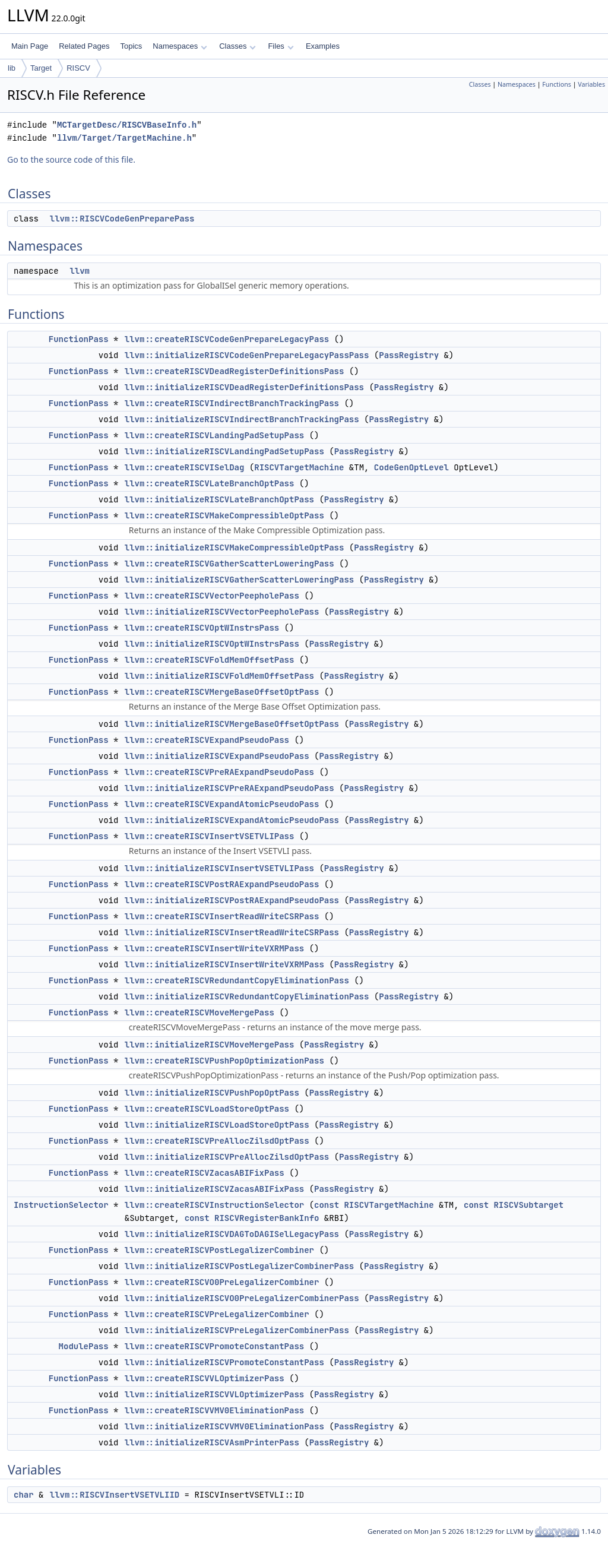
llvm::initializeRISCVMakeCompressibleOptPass (234, 547)
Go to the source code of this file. (71, 159)
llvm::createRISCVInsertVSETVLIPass (209, 836)
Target (41, 68)
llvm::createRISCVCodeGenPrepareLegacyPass (227, 339)
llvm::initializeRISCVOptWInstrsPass (212, 643)
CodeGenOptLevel (411, 467)
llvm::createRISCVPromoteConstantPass (214, 1346)
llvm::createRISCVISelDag (185, 467)
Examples (323, 46)
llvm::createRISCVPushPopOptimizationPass (224, 1060)
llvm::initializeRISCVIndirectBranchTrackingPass (242, 419)
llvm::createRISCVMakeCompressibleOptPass (224, 515)
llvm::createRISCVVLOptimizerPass (204, 1378)
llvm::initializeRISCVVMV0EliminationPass (224, 1426)
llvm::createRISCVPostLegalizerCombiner (219, 1250)
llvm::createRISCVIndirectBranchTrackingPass (232, 403)
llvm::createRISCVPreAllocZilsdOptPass (217, 1140)
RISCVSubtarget (528, 1205)
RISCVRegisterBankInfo (266, 1218)
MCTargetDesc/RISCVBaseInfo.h (127, 125)
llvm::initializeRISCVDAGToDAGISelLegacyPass (232, 1234)
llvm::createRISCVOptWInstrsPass (202, 627)
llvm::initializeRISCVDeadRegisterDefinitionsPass (244, 387)
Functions (556, 84)
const (326, 1205)
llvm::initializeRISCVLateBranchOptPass (219, 499)
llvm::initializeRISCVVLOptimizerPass (214, 1394)
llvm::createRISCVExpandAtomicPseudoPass (222, 804)
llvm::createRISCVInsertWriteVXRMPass (214, 948)
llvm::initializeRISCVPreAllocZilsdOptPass (227, 1156)
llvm (79, 270)
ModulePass (84, 1346)
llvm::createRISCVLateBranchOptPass (209, 483)
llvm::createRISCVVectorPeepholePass (212, 595)
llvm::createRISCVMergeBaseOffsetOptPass (222, 691)
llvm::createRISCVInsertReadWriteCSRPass (222, 916)
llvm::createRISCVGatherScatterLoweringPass (229, 563)
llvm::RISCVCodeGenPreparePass (122, 218)
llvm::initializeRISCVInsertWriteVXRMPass (224, 964)
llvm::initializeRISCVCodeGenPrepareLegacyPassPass (247, 355)
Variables (591, 84)
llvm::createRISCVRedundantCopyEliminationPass (237, 980)
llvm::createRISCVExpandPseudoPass (207, 740)
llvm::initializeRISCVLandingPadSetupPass (224, 451)
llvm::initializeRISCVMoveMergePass (209, 1044)
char (24, 1494)
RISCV (78, 68)
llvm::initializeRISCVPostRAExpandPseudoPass (232, 900)
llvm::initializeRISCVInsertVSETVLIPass (219, 868)
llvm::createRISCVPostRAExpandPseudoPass (222, 884)
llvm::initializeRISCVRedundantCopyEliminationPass (247, 996)
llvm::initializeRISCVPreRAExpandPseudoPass (229, 788)
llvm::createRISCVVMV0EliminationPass (214, 1410)
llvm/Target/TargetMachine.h (124, 138)
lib (11, 68)
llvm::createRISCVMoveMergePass (199, 1012)
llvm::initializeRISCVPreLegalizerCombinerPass (237, 1330)
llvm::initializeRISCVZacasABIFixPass (214, 1189)
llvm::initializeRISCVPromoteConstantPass (224, 1362)
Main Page (29, 46)
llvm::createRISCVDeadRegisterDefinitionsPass (234, 371)
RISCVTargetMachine (299, 467)
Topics (131, 46)
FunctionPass (79, 339)
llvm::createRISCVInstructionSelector (214, 1205)
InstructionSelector (61, 1205)
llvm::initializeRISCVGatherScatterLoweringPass (239, 579)
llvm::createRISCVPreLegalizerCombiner (217, 1314)
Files (280, 46)
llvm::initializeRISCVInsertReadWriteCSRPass (232, 932)
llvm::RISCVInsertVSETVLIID (114, 1494)
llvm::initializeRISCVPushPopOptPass (212, 1092)
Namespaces (180, 46)
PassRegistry (409, 355)
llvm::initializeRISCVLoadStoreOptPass (217, 1124)
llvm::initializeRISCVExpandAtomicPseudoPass (232, 820)
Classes (237, 46)
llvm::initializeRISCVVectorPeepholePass (222, 611)
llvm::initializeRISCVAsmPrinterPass (212, 1442)
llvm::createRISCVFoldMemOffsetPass (209, 659)
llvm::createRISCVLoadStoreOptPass (207, 1108)
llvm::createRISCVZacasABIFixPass (204, 1172)
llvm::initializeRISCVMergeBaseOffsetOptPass (232, 724)
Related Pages (84, 46)
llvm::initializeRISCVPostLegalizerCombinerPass (239, 1266)
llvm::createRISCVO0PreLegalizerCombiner (222, 1282)
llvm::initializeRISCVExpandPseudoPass (217, 756)
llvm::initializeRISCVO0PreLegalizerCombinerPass (242, 1298)
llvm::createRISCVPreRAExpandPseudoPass (219, 772)
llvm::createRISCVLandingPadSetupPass (214, 435)
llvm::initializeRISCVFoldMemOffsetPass (219, 675)
